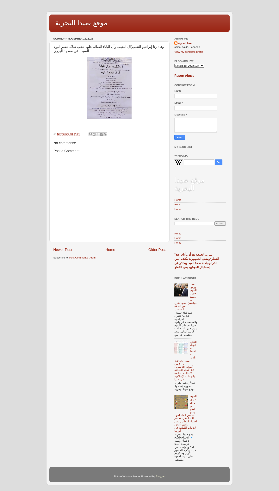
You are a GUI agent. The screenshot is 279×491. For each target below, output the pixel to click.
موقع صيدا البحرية (81, 23)
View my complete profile (188, 51)
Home (110, 250)
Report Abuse (184, 75)
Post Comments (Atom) (82, 257)
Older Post (157, 250)
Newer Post (62, 250)
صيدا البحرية (185, 43)
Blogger (160, 476)
